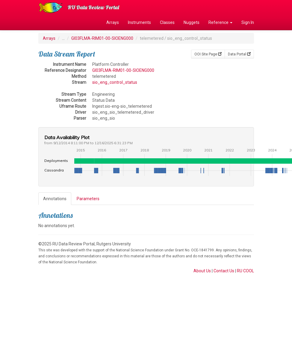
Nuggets (191, 22)
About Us (202, 270)
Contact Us (224, 270)
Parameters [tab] (88, 198)
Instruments (139, 22)
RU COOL (245, 270)
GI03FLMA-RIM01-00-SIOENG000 (102, 38)
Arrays (112, 22)
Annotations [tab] (54, 198)
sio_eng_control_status (114, 82)
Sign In (247, 22)
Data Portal (239, 54)
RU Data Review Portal (93, 7)
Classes (167, 22)
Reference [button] (220, 22)
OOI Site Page (208, 54)
